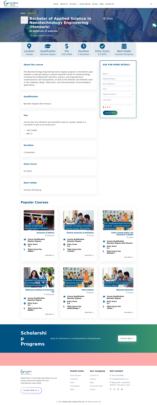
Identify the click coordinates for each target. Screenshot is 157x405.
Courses (74, 4)
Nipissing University (124, 290)
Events (95, 4)
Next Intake (124, 49)
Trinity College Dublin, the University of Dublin (122, 234)
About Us (63, 4)
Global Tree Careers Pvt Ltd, (73, 402)
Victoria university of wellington (80, 233)
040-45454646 (118, 375)
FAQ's (72, 389)
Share (108, 18)
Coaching (73, 379)
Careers (93, 379)
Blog (101, 4)
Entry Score (102, 49)
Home (56, 4)
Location (29, 49)
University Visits (96, 386)
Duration (83, 49)
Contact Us (109, 4)
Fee (67, 49)
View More (49, 255)
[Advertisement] (78, 359)
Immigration (75, 386)
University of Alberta (45, 233)
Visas (72, 382)
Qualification (48, 49)
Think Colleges (87, 290)
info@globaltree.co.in (120, 379)
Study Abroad (85, 4)
